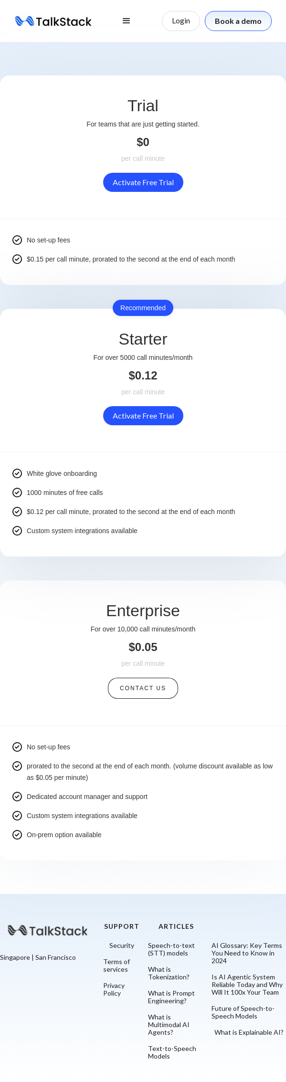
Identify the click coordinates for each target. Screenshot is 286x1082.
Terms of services (116, 965)
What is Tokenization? (169, 973)
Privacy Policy (114, 989)
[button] (126, 21)
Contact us (143, 688)
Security (121, 945)
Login (181, 20)
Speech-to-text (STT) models (171, 949)
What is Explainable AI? (249, 1032)
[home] (53, 20)
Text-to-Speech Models (172, 1052)
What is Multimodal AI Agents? (169, 1024)
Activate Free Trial (143, 182)
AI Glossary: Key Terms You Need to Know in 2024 (247, 953)
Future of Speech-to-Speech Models (243, 1012)
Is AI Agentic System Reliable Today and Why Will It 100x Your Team (247, 984)
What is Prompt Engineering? (171, 997)
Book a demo (238, 20)
